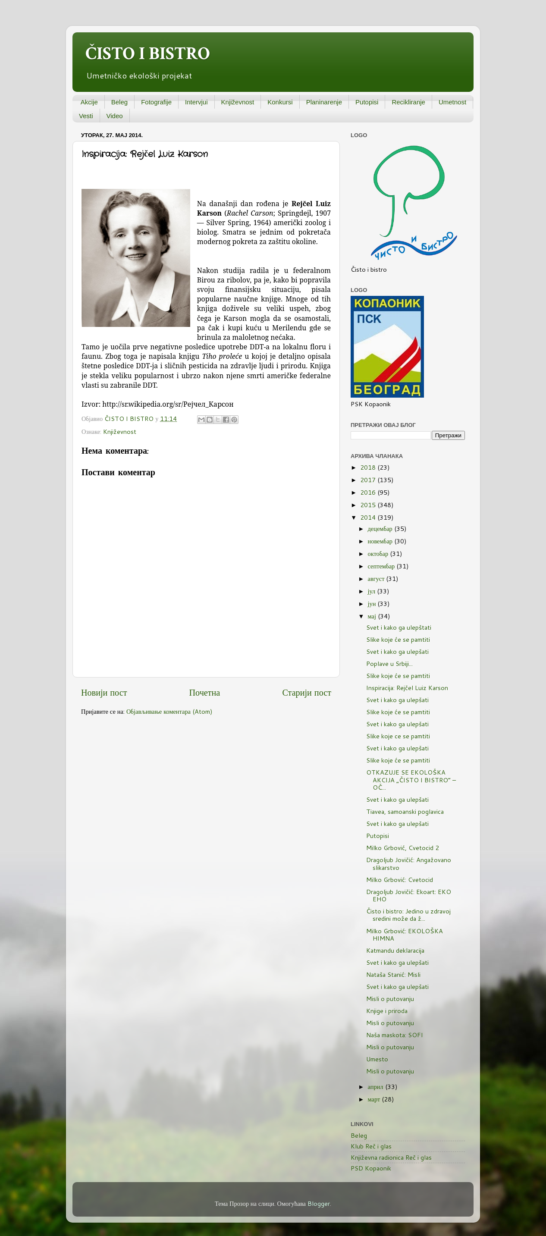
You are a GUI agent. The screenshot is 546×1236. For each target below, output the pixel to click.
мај (373, 616)
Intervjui (196, 102)
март (375, 1099)
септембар (382, 566)
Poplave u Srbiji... (389, 663)
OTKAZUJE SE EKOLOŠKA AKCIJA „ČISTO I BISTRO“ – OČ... (411, 780)
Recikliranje (408, 102)
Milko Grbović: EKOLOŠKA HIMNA (404, 934)
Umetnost (452, 102)
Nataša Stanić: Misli (393, 974)
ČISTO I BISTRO (147, 54)
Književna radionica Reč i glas (391, 1157)
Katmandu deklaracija (395, 950)
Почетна (204, 692)
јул (372, 591)
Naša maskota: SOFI (394, 1034)
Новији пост (104, 692)
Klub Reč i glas (371, 1146)
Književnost (237, 102)
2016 (368, 492)
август (377, 578)
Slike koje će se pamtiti (398, 639)
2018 (368, 467)
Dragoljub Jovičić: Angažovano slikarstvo (408, 863)
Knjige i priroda (387, 1010)
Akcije (89, 102)
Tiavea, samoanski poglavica (405, 811)
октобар (379, 553)
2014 (368, 517)
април (376, 1086)
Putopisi (366, 102)
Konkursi (279, 102)
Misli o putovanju (390, 998)
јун (373, 603)
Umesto (377, 1058)
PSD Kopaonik (371, 1168)
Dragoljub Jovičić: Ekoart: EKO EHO (408, 895)
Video (115, 115)
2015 (368, 504)
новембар (381, 541)
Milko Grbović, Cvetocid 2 (402, 847)
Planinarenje (324, 102)
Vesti (86, 115)
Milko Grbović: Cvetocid (399, 879)
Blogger (319, 1203)
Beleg (119, 102)
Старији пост (306, 692)
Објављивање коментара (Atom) (169, 711)
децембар (381, 528)
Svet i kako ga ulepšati (397, 651)
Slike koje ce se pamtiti (398, 735)
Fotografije (156, 102)
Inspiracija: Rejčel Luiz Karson (407, 687)
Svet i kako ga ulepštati (398, 627)
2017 (368, 479)
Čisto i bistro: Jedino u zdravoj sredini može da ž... (408, 915)
